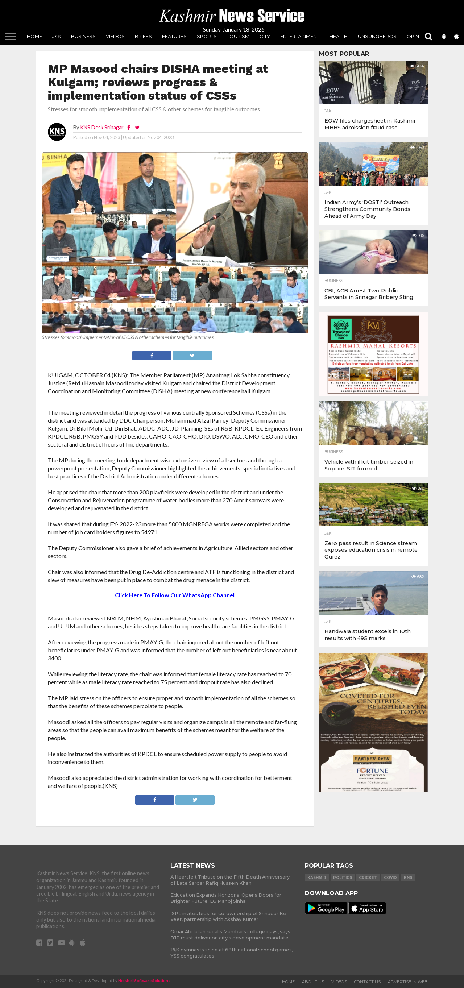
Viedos (115, 36)
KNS (408, 877)
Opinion (417, 36)
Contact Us (367, 981)
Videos (339, 981)
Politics (342, 877)
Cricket (368, 877)
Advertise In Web (408, 981)
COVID (390, 877)
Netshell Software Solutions (144, 980)
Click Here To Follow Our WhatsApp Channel (175, 594)
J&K (56, 36)
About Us (313, 981)
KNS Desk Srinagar (102, 127)
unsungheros (377, 36)
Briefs (143, 36)
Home (34, 36)
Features (174, 36)
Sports (207, 36)
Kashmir (316, 877)
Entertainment (299, 36)
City (265, 36)
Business (83, 36)
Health (339, 36)
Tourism (238, 36)
